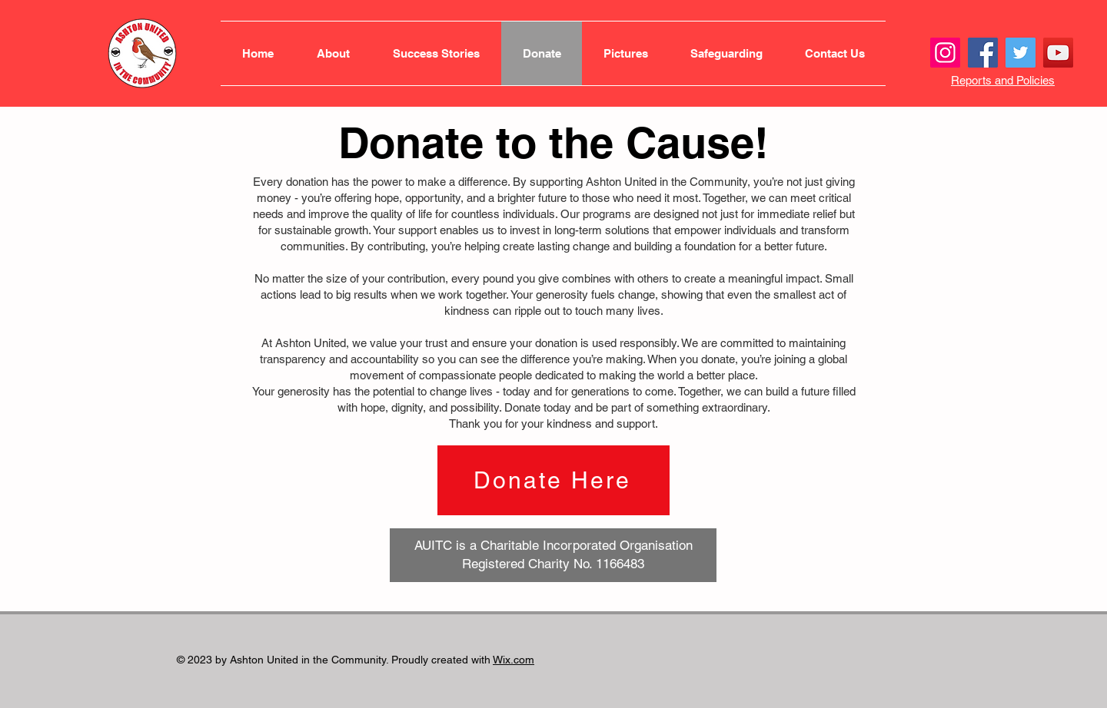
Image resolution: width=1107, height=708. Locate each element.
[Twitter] (1021, 53)
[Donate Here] (553, 480)
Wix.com (513, 659)
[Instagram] (945, 53)
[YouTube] (1058, 53)
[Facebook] (983, 53)
